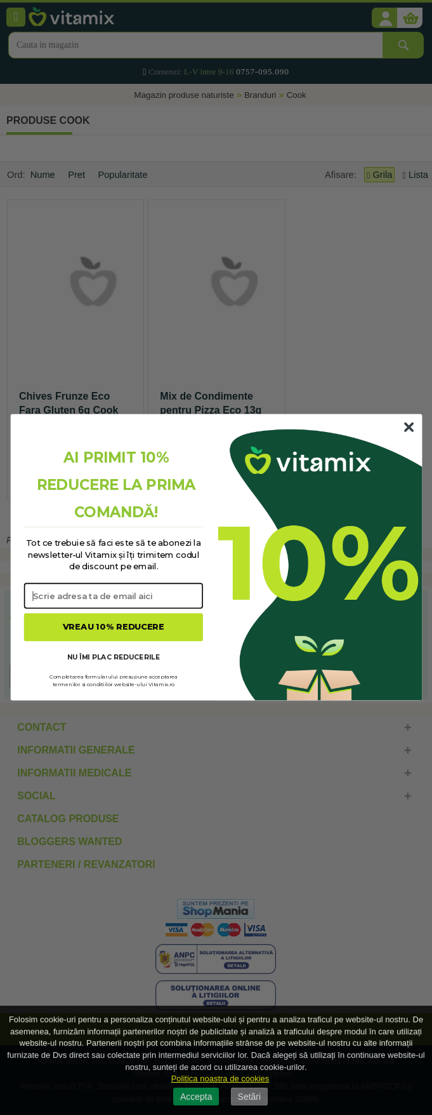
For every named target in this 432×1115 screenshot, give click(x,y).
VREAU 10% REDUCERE (113, 627)
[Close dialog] (408, 427)
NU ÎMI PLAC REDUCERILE (113, 656)
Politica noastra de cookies (220, 1078)
